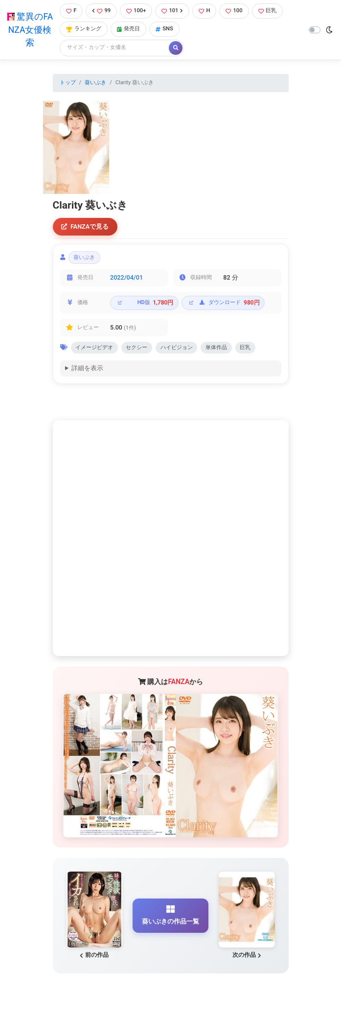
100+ (136, 10)
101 (172, 10)
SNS (164, 28)
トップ (68, 82)
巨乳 (267, 10)
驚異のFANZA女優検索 (30, 29)
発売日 (128, 28)
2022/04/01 (126, 278)
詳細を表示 (87, 369)
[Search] (115, 48)
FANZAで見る (85, 226)
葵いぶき (95, 82)
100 (234, 10)
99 (101, 10)
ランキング (83, 28)
